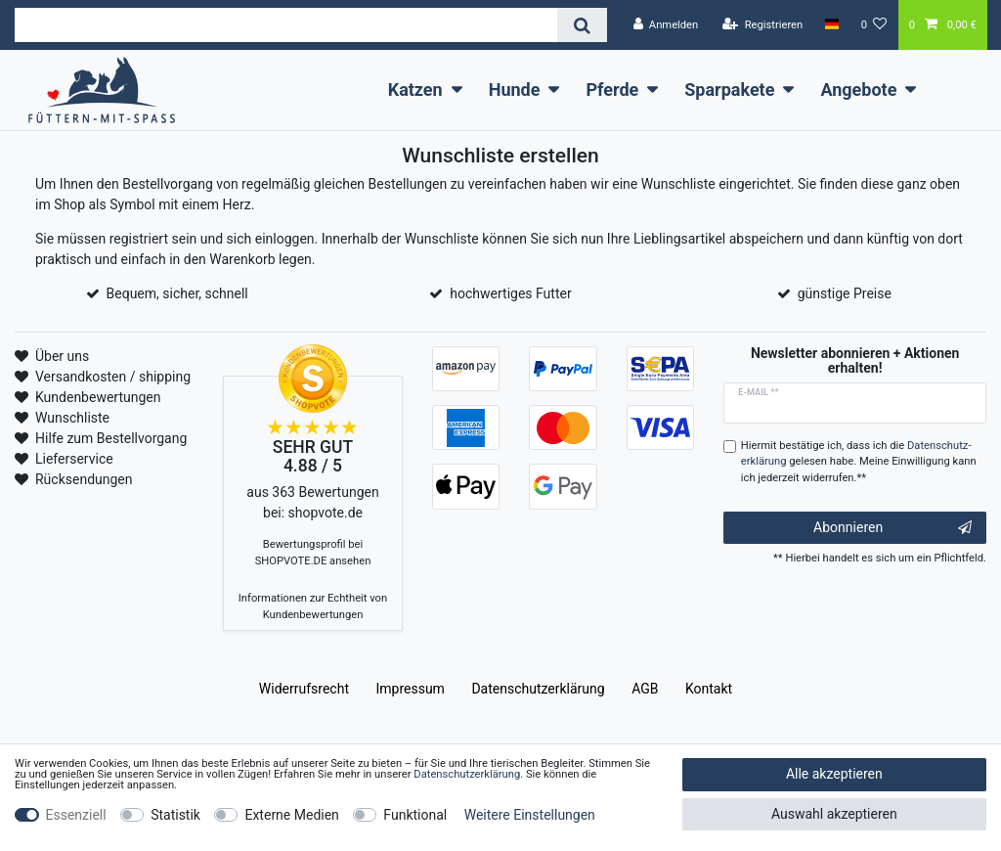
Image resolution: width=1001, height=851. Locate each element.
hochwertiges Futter (510, 293)
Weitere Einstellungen (529, 815)
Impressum (409, 688)
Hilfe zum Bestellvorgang (111, 438)
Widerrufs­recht (304, 688)
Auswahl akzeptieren (834, 814)
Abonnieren (892, 528)
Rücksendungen (84, 479)
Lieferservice (74, 459)
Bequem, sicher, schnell (177, 293)
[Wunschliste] (874, 25)
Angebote (858, 89)
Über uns (62, 356)
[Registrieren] (762, 25)
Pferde (612, 89)
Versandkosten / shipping (113, 376)
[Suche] (582, 25)
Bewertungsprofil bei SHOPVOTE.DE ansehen (313, 552)
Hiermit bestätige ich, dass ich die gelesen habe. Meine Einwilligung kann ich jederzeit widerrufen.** (859, 462)
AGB (644, 688)
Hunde (515, 89)
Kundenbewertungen (98, 397)
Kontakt (708, 688)
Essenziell (76, 815)
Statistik (175, 815)
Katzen (415, 89)
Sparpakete (729, 89)
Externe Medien (291, 815)
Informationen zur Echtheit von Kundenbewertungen (313, 606)
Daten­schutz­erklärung (537, 688)
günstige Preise (845, 293)
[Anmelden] (665, 25)
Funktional (415, 815)
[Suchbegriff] (286, 25)
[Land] (831, 24)
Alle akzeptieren (834, 774)
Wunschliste (72, 418)
